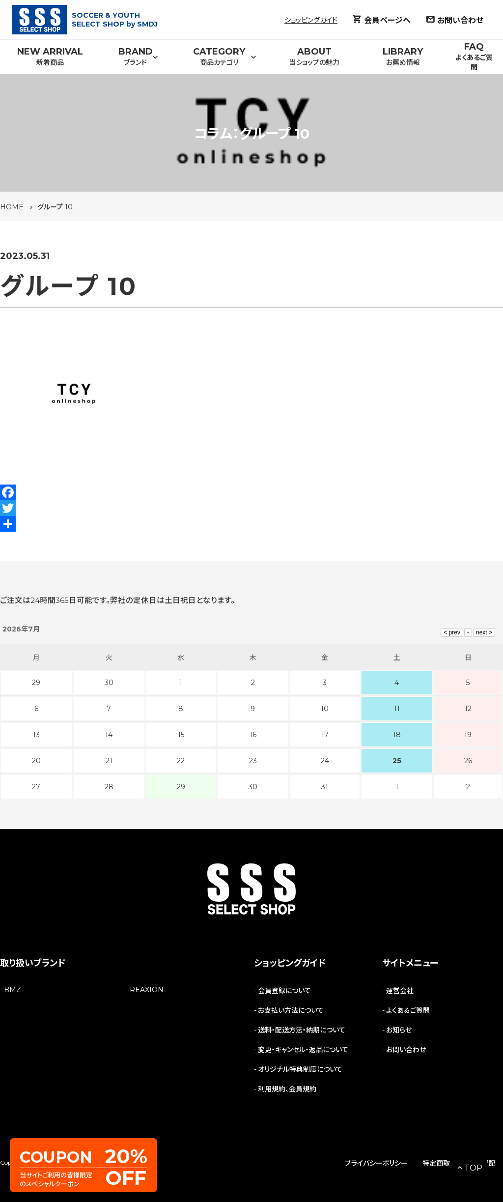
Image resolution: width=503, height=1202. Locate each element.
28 (109, 786)
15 (181, 734)
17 (325, 734)
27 (36, 786)
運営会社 (400, 990)
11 (397, 708)
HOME (12, 206)
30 (253, 786)
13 (36, 734)
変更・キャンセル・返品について (303, 1049)
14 (108, 734)
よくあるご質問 (408, 1010)
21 (109, 760)
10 (325, 708)
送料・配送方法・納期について (301, 1030)
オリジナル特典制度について (300, 1069)
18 (397, 734)
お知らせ (399, 1030)
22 (181, 760)
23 (253, 760)
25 (396, 760)
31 (324, 786)
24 (325, 760)
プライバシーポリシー (376, 1163)
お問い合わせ (406, 1049)
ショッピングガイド (310, 20)
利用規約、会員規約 (287, 1089)
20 (36, 760)
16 (253, 734)
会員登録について (284, 990)
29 (181, 786)
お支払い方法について (291, 1010)
